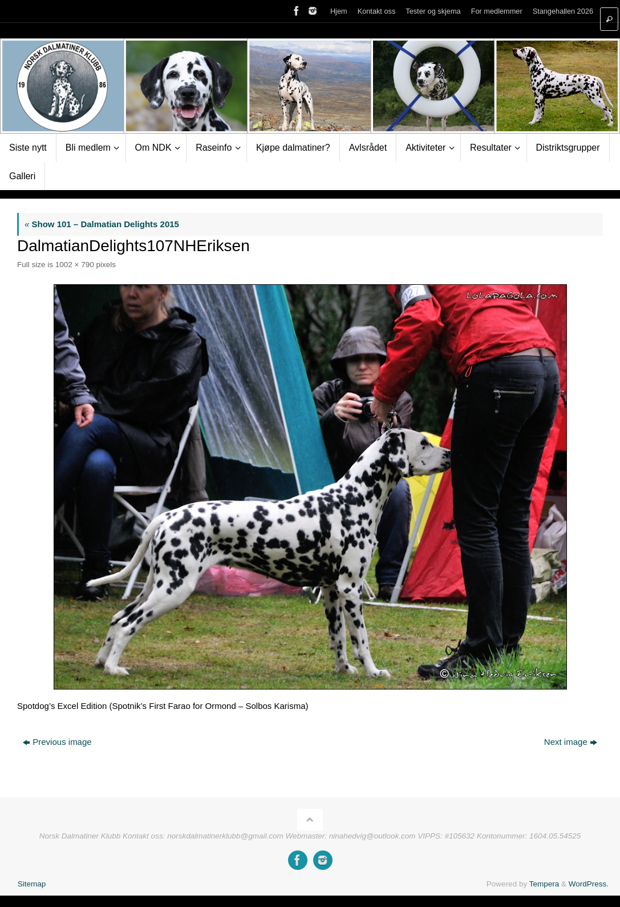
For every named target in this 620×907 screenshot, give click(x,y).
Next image (570, 742)
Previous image (57, 742)
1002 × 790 (74, 264)
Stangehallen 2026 (563, 11)
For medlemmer (496, 11)
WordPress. (589, 884)
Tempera (544, 884)
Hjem (338, 11)
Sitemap (32, 884)
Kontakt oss (377, 11)
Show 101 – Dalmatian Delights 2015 (102, 224)
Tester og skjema (433, 11)
